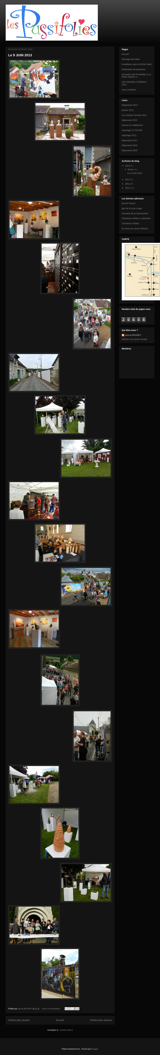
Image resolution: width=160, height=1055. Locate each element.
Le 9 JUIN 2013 (20, 55)
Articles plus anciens (101, 1020)
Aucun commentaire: (51, 1008)
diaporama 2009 (129, 150)
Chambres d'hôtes (130, 223)
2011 (128, 188)
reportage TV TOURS (132, 130)
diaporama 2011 (129, 140)
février (131, 169)
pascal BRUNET (133, 335)
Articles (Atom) (66, 1030)
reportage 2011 (129, 135)
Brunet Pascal (128, 203)
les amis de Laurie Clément (135, 228)
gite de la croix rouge (132, 208)
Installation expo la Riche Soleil (137, 64)
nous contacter (129, 89)
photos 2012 (128, 110)
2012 (128, 184)
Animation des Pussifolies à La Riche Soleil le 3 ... (136, 75)
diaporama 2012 (129, 120)
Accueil (60, 1020)
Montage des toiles (131, 59)
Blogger (94, 1049)
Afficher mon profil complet (134, 339)
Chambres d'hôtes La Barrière (136, 218)
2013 (128, 179)
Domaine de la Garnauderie (135, 213)
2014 (128, 166)
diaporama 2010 (129, 145)
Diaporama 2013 (130, 105)
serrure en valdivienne (132, 125)
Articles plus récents (19, 1020)
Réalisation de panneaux (133, 69)
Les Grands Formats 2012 (134, 115)
